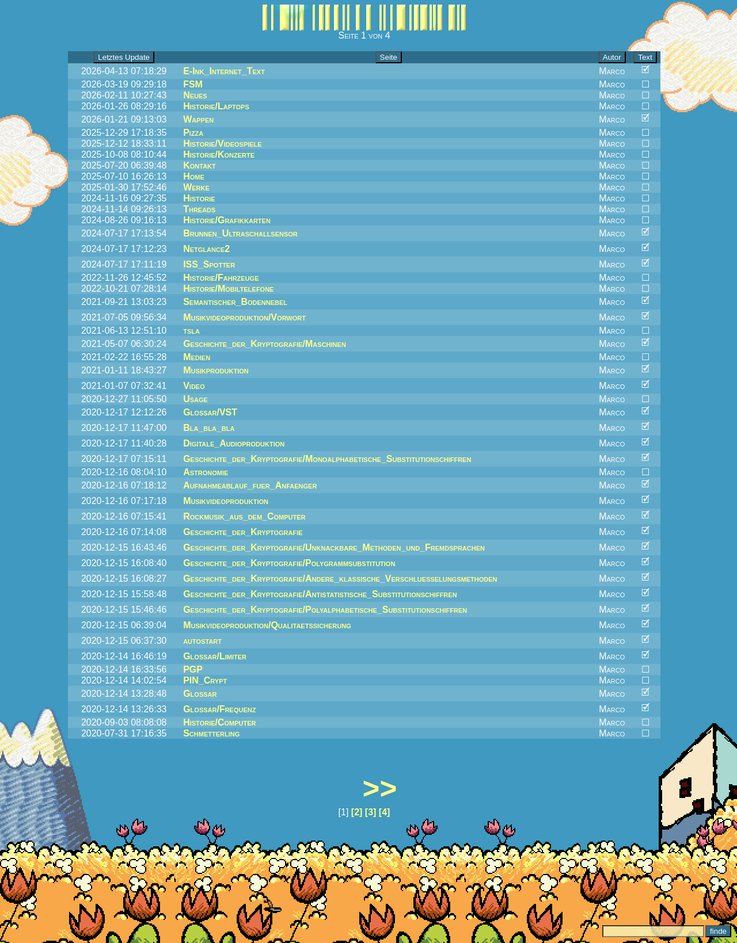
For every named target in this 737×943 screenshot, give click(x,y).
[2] (357, 812)
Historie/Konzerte (218, 154)
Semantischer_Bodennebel (235, 302)
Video (194, 386)
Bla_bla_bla (208, 428)
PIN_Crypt (205, 680)
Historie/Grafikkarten (227, 220)
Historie (199, 198)
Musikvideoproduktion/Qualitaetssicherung (267, 625)
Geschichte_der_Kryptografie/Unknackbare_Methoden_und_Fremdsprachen (334, 547)
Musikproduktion (216, 370)
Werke (196, 187)
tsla (191, 330)
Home (193, 176)
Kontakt (199, 165)
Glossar (199, 693)
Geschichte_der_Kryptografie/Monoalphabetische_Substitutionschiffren (327, 459)
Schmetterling (211, 733)
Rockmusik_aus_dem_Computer (244, 516)
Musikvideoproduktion (225, 501)
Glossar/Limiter (214, 656)
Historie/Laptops (216, 106)
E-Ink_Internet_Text (224, 71)
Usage (195, 399)
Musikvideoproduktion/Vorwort (244, 317)
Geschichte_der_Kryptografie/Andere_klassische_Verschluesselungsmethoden (340, 578)
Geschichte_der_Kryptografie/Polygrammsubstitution (289, 563)
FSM (193, 84)
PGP (193, 669)
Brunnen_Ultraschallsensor (240, 233)
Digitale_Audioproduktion (233, 443)
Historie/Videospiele (222, 143)
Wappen (198, 119)
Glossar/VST (210, 412)
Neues (195, 95)
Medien (196, 357)
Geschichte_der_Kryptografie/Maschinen (264, 344)
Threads (199, 209)
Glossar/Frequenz (219, 709)
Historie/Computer (219, 722)
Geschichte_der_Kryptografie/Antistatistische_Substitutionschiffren (320, 594)
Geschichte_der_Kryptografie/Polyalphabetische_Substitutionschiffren (325, 609)
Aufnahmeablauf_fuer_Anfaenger (250, 485)
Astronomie (205, 472)
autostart (202, 641)
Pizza (193, 133)
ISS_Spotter (209, 264)
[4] (384, 812)
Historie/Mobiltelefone (228, 288)
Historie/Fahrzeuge (221, 277)
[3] (371, 812)
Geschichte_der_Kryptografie (242, 532)
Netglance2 (206, 249)
